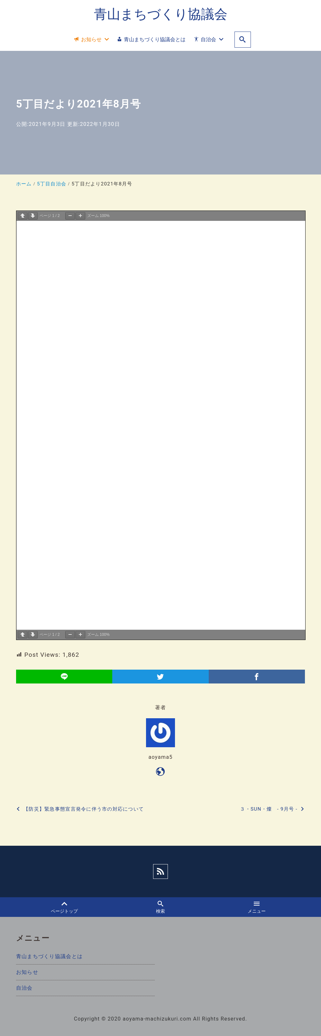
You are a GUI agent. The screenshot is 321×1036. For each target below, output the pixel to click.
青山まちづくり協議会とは (49, 956)
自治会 (24, 988)
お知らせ (27, 972)
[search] (242, 40)
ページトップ (64, 907)
